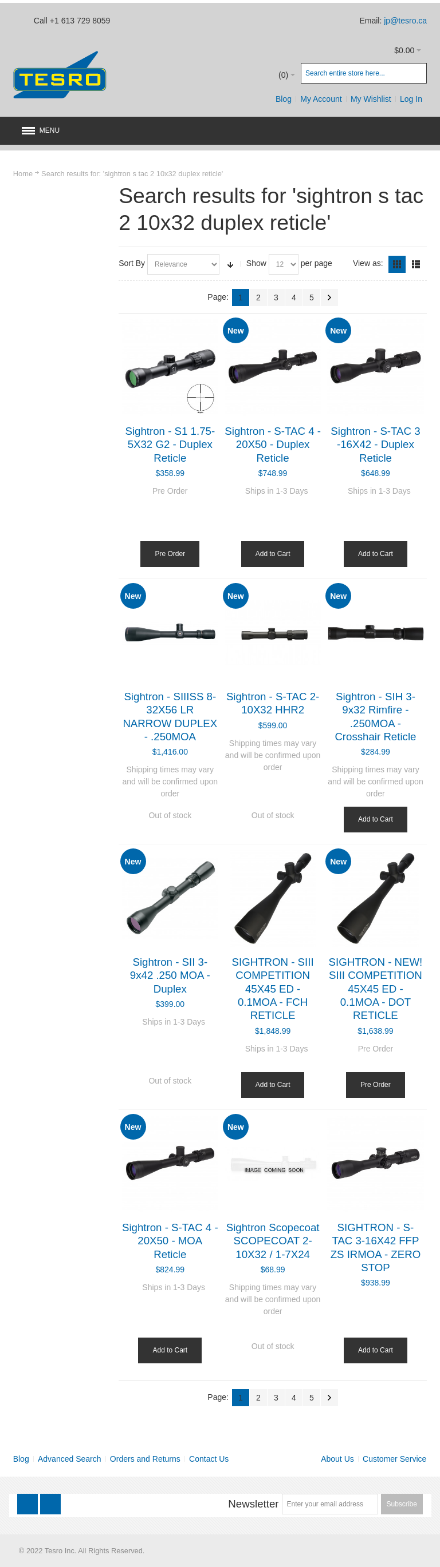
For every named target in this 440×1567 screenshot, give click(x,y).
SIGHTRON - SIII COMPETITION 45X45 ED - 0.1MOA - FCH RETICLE (273, 988)
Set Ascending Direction (230, 264)
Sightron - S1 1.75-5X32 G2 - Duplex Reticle (170, 444)
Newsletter (253, 1504)
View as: (368, 263)
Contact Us (209, 1458)
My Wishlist (371, 99)
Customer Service (394, 1458)
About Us (337, 1458)
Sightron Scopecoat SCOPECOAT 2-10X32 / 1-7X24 (273, 1240)
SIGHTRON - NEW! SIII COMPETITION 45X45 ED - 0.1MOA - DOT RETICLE (376, 988)
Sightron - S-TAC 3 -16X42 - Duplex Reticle (375, 444)
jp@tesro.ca (405, 20)
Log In (411, 99)
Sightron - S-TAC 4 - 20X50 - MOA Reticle (170, 1240)
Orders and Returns (145, 1458)
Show (256, 263)
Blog (284, 99)
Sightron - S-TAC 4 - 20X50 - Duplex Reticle (273, 444)
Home (23, 173)
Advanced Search (69, 1458)
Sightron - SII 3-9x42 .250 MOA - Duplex (170, 975)
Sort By (132, 263)
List (416, 264)
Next (329, 297)
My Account (320, 99)
